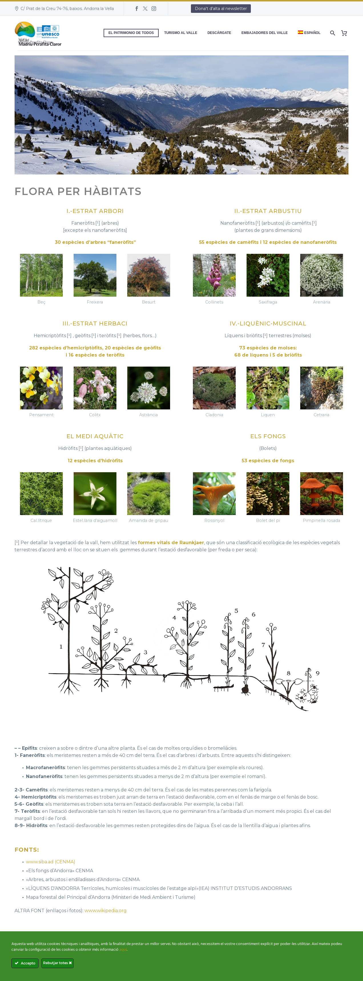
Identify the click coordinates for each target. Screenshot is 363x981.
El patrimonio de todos (131, 33)
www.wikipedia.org (105, 910)
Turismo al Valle (180, 33)
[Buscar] (332, 33)
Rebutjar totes (57, 963)
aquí (123, 949)
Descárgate (219, 33)
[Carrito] (346, 33)
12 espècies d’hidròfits (95, 460)
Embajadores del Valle (264, 33)
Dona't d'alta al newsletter (221, 8)
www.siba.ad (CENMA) (50, 862)
